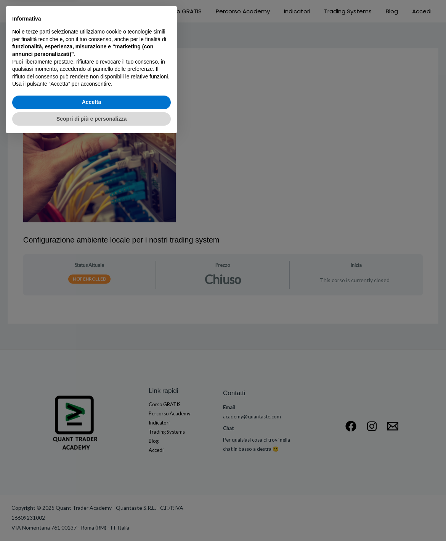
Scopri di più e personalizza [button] (91, 520)
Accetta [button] (91, 504)
